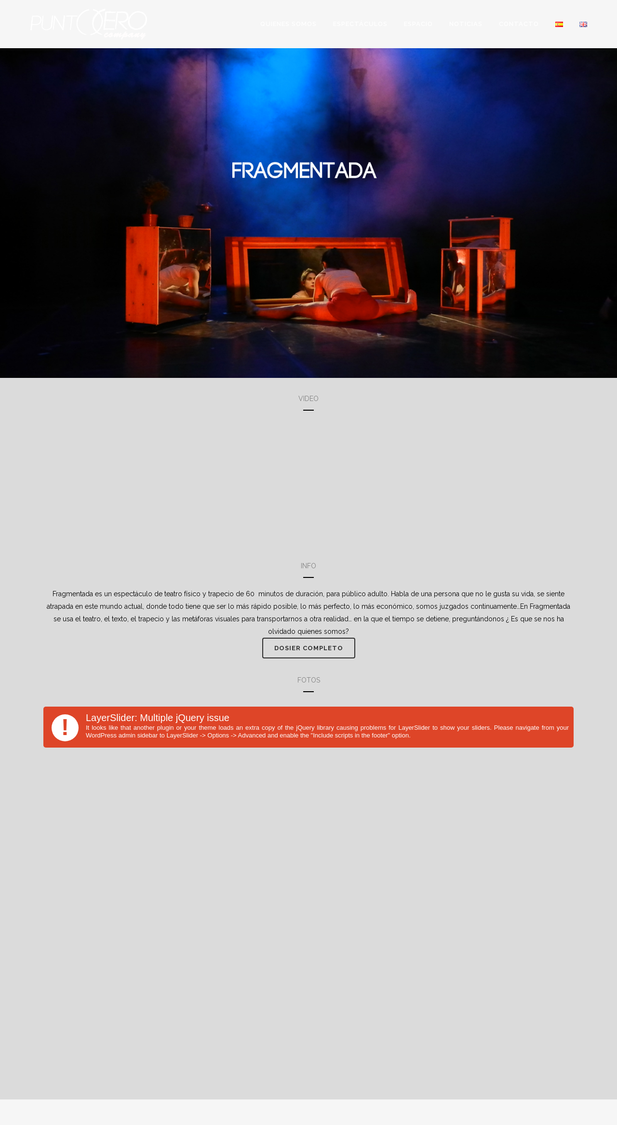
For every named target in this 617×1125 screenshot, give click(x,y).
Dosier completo (308, 648)
